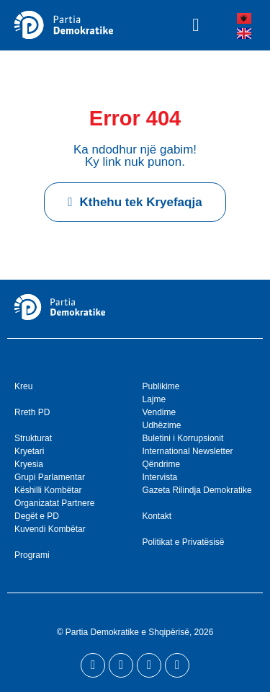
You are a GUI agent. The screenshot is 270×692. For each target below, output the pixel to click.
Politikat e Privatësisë (184, 542)
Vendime (159, 412)
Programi (32, 555)
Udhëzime (162, 425)
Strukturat (33, 438)
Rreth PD (32, 412)
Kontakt (157, 516)
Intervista (160, 477)
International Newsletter (188, 451)
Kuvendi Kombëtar (50, 529)
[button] (196, 25)
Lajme (154, 399)
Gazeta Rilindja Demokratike (197, 490)
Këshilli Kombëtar (47, 490)
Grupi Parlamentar (49, 477)
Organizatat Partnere (54, 503)
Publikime (161, 386)
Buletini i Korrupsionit (183, 438)
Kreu (23, 386)
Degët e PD (36, 516)
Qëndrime (162, 464)
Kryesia (28, 464)
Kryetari (29, 451)
